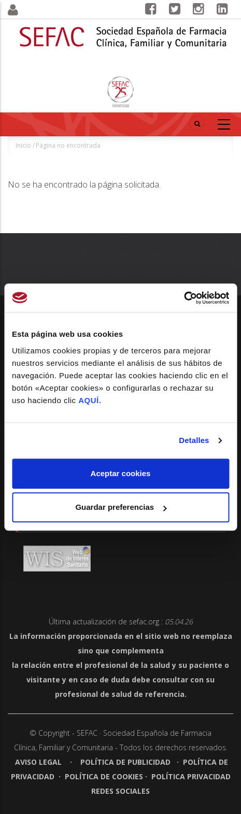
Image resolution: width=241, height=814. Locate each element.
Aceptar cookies (121, 473)
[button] (30, 10)
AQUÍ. (89, 400)
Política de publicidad (125, 762)
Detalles (194, 440)
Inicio (23, 145)
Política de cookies (104, 776)
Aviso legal (39, 762)
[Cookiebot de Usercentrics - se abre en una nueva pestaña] (183, 298)
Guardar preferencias (120, 507)
